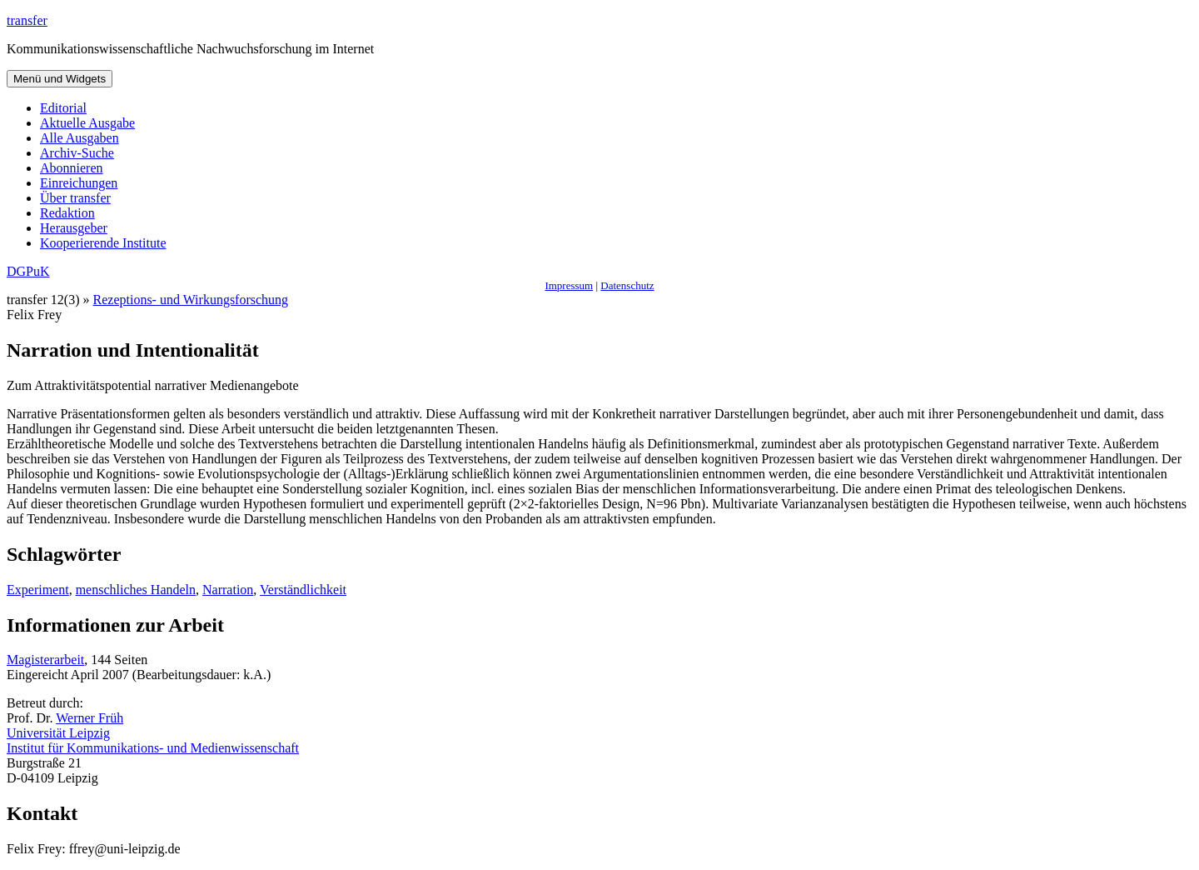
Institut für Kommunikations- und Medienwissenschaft (153, 748)
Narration (227, 589)
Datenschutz (627, 285)
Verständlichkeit (303, 589)
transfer (27, 20)
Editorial (63, 108)
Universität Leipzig (58, 733)
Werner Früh (89, 718)
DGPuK (28, 271)
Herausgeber (73, 228)
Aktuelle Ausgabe (87, 123)
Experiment (38, 589)
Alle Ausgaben (79, 138)
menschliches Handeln (136, 589)
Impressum (569, 285)
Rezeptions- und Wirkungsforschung (191, 299)
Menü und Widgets (59, 78)
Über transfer (75, 198)
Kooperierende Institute (103, 243)
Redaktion (67, 213)
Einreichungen (78, 183)
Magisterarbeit (45, 659)
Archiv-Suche (77, 153)
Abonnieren (71, 168)
